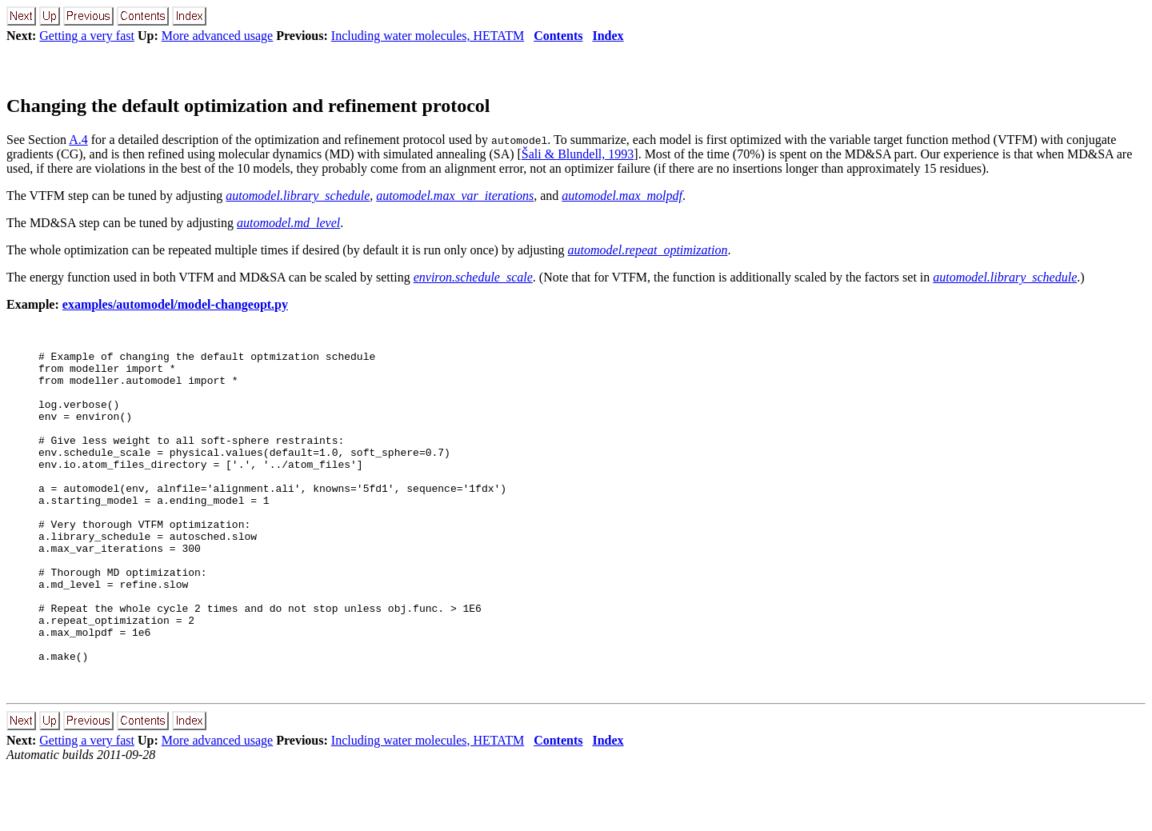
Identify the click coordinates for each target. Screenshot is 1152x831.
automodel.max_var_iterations (455, 195)
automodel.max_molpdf (622, 195)
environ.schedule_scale (473, 277)
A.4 (78, 139)
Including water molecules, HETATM (427, 35)
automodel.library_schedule (298, 195)
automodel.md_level (288, 223)
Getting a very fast (86, 35)
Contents (558, 35)
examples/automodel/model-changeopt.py (175, 304)
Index (607, 35)
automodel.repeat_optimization (648, 250)
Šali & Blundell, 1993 (578, 154)
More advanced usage (218, 35)
